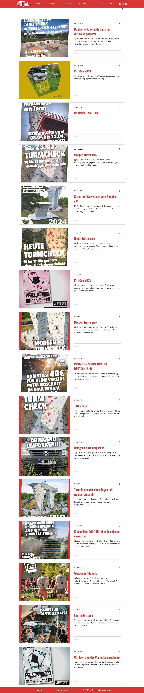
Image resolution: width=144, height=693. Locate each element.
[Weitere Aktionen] (120, 23)
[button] (54, 4)
